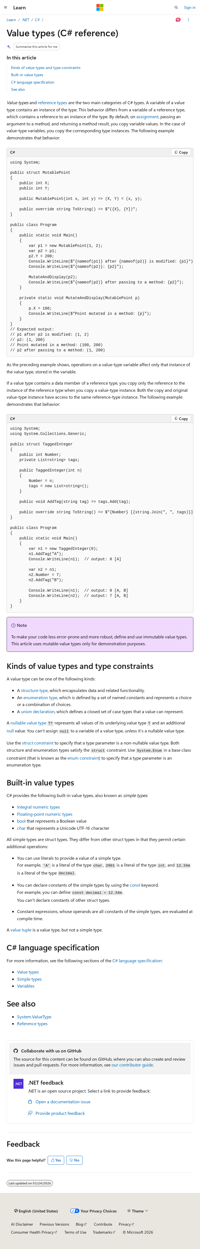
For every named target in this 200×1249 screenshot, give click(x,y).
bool (21, 821)
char (21, 828)
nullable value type (28, 723)
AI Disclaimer (22, 1224)
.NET (25, 19)
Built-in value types (27, 74)
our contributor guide (132, 1065)
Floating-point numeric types (44, 814)
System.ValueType (34, 1016)
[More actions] (188, 19)
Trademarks (102, 1232)
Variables (25, 986)
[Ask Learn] (178, 19)
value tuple (20, 930)
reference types (52, 102)
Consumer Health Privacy (32, 1232)
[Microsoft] (100, 7)
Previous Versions (54, 1224)
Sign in (190, 7)
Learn (11, 19)
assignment (147, 116)
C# (37, 19)
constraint (37, 743)
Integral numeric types (38, 807)
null (10, 731)
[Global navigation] (5, 7)
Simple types (29, 979)
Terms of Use (75, 1232)
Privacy (125, 1224)
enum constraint (83, 758)
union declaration (38, 711)
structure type (34, 690)
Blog (79, 1224)
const (135, 885)
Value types (28, 972)
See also (18, 89)
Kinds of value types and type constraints (45, 67)
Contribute (103, 1224)
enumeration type (40, 697)
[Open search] (176, 7)
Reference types (32, 1023)
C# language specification (32, 82)
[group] (100, 257)
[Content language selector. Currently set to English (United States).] (36, 1210)
